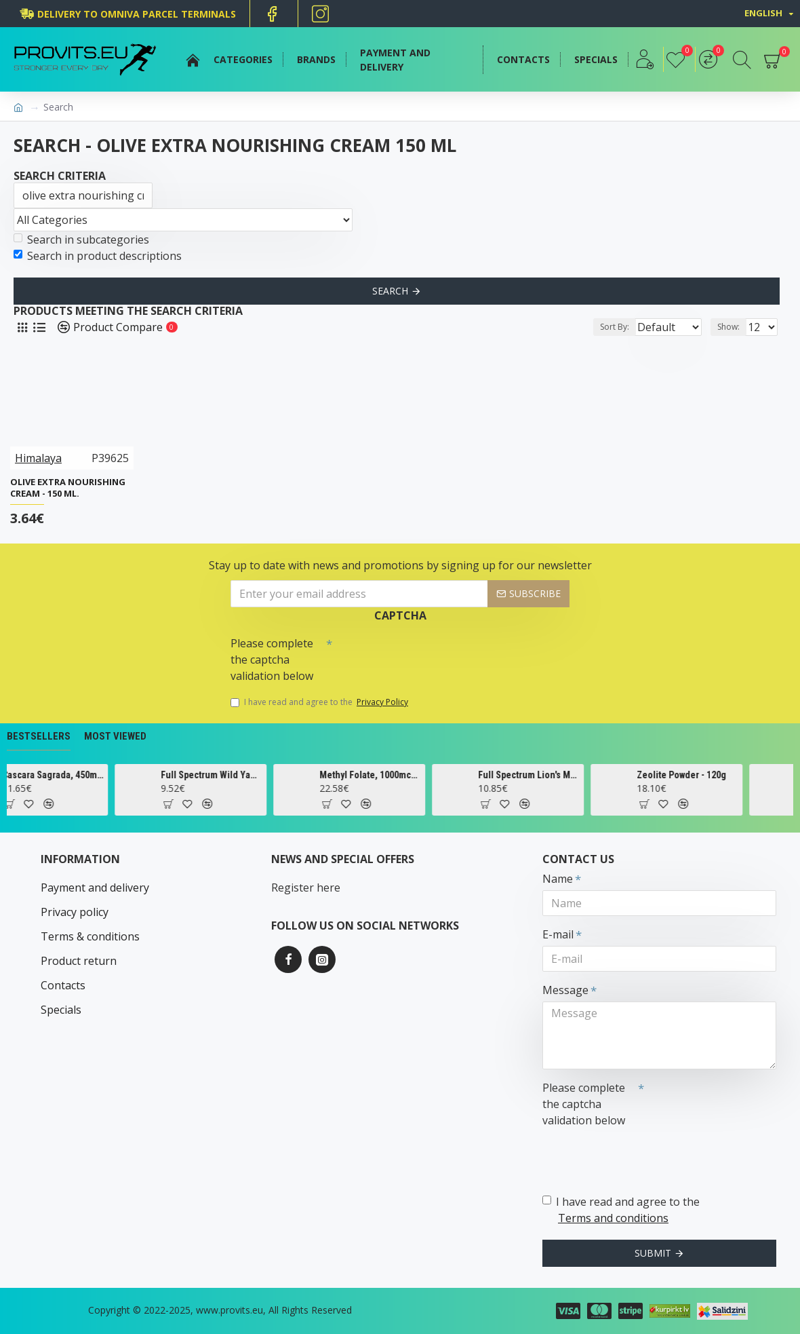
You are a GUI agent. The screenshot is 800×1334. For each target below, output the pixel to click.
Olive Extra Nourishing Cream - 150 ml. (67, 487)
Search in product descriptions (98, 255)
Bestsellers (39, 736)
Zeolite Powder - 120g (712, 774)
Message (565, 990)
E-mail (558, 934)
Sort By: (603, 326)
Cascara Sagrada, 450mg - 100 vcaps (84, 774)
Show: (732, 326)
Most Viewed (115, 736)
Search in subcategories (81, 239)
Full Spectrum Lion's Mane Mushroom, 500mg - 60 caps (560, 774)
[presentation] (427, 654)
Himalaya (38, 458)
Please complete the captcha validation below (272, 659)
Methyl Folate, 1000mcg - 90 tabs (401, 774)
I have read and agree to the (320, 702)
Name (557, 878)
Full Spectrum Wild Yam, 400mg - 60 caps (243, 774)
